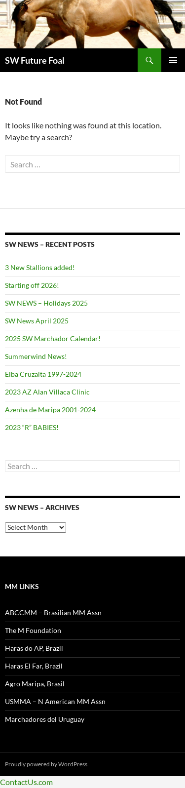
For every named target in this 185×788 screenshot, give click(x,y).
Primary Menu (173, 60)
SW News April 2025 (37, 320)
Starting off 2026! (32, 285)
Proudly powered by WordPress (46, 764)
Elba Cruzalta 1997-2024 (43, 374)
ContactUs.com (26, 782)
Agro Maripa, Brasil (35, 683)
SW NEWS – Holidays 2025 (46, 303)
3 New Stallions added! (40, 267)
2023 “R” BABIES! (32, 427)
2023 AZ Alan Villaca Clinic (47, 392)
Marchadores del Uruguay (44, 719)
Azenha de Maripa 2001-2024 (50, 409)
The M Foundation (33, 630)
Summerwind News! (36, 356)
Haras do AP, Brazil (34, 648)
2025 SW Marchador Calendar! (53, 338)
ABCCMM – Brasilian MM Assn (53, 612)
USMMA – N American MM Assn (55, 701)
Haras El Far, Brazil (34, 666)
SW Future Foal (35, 60)
